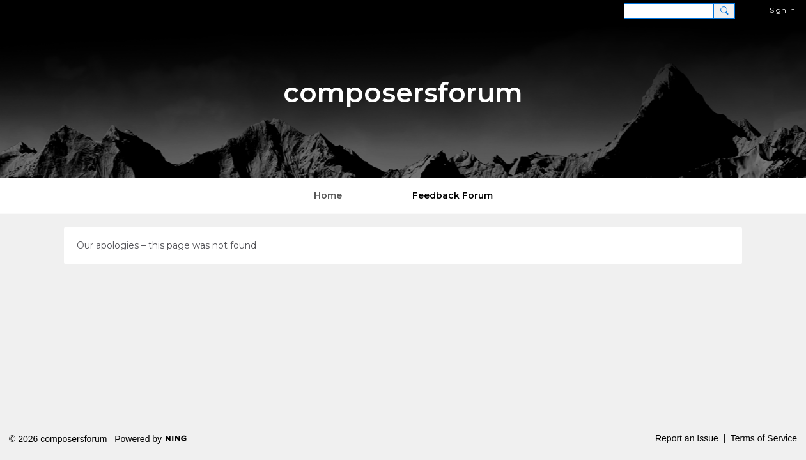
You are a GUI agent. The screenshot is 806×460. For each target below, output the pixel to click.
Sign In (782, 10)
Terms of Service (764, 438)
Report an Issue (686, 438)
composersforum (403, 92)
